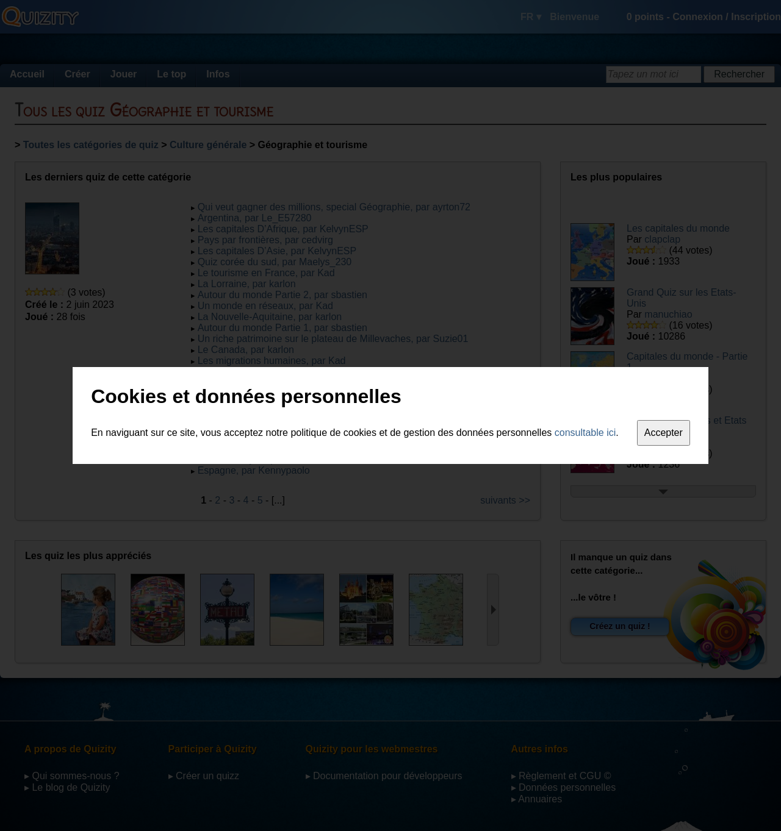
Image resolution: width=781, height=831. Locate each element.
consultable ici (585, 432)
